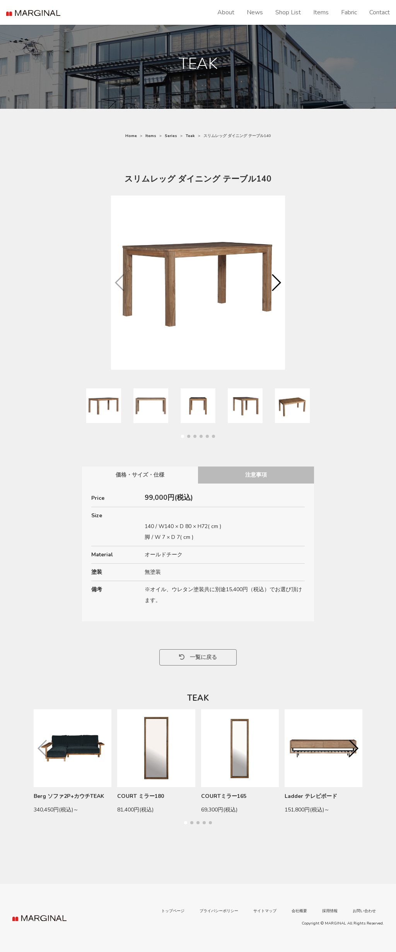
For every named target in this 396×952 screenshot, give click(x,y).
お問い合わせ (364, 911)
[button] (276, 282)
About (225, 12)
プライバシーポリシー (219, 911)
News (255, 12)
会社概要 (299, 911)
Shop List (288, 12)
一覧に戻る (198, 657)
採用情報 (330, 911)
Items (321, 12)
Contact (379, 12)
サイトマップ (265, 911)
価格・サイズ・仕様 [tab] (140, 475)
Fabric (349, 12)
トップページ (172, 911)
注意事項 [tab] (256, 475)
